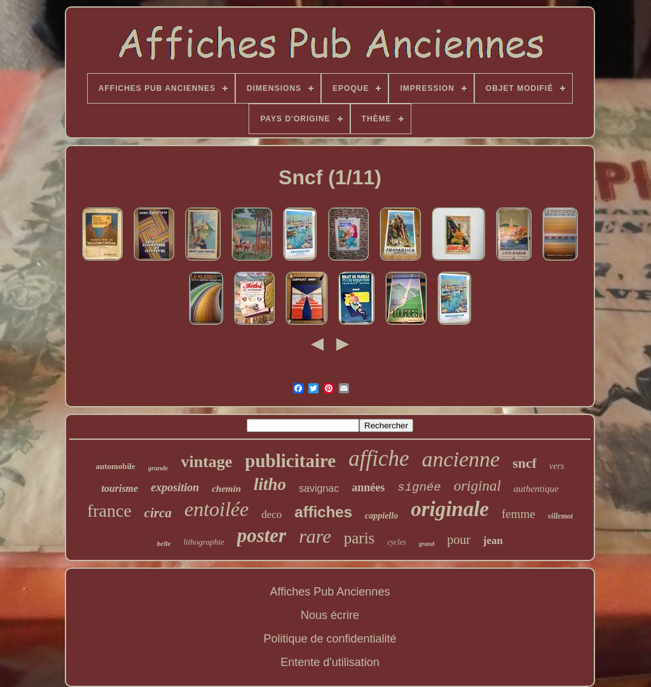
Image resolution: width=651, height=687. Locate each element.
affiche (378, 458)
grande (158, 468)
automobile (115, 466)
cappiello (381, 515)
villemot (560, 516)
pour (458, 540)
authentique (536, 489)
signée (419, 487)
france (109, 510)
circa (158, 512)
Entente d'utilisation (330, 662)
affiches (323, 511)
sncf (524, 463)
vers (556, 466)
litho (270, 484)
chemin (226, 489)
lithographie (203, 542)
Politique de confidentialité (329, 638)
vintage (206, 461)
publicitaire (290, 461)
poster (262, 535)
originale (450, 509)
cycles (396, 542)
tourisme (119, 488)
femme (518, 513)
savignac (319, 488)
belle (163, 543)
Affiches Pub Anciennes (330, 591)
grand (426, 543)
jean (493, 540)
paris (359, 538)
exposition (175, 487)
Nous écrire (330, 615)
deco (271, 514)
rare (315, 536)
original (477, 486)
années (368, 487)
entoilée (216, 509)
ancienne (460, 459)
